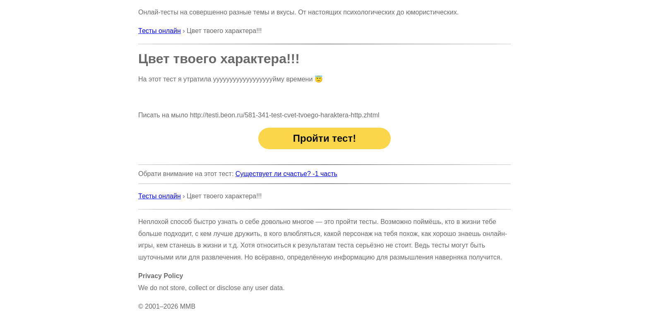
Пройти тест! (324, 138)
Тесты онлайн (159, 30)
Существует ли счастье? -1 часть (286, 173)
